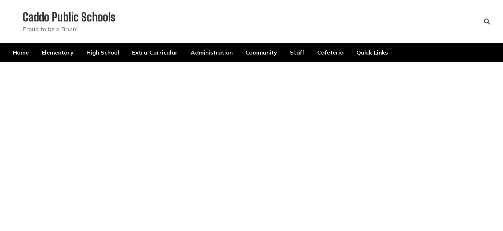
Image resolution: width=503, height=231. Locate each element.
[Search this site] (487, 21)
